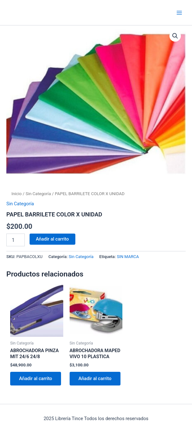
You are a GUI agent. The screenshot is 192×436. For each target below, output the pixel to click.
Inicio (16, 193)
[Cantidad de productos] (15, 240)
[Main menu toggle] (179, 12)
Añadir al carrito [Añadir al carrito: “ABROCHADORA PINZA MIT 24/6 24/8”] (35, 378)
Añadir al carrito (52, 239)
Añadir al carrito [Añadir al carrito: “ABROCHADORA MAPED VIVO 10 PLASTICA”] (95, 378)
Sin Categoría (38, 193)
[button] (175, 36)
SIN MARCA (128, 256)
